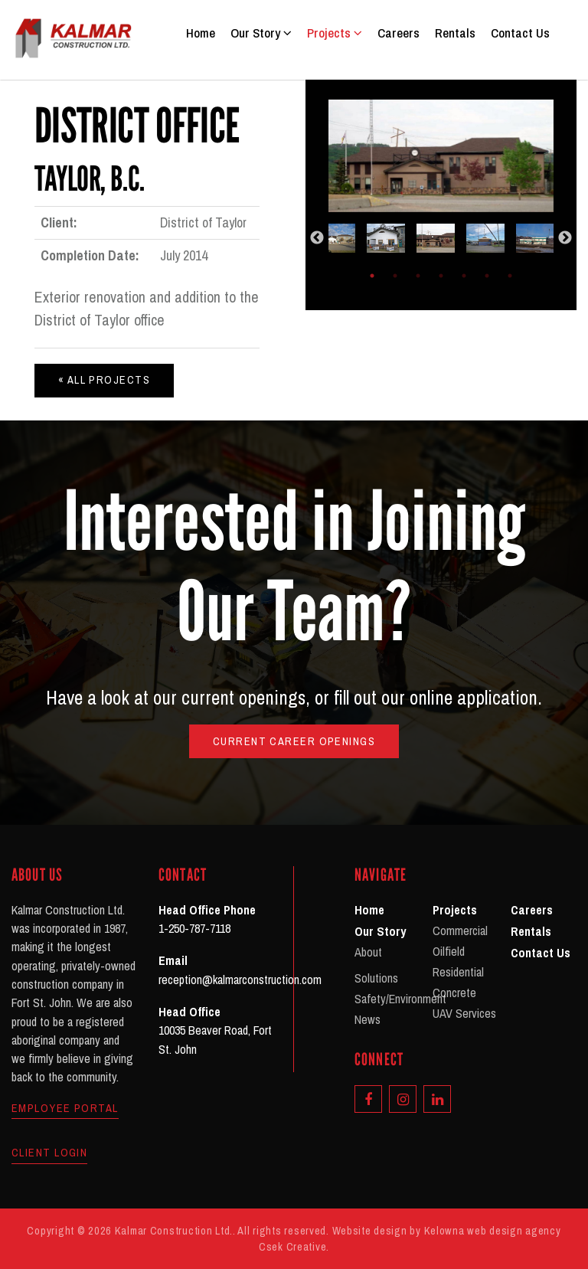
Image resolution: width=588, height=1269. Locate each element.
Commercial (460, 930)
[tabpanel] (441, 238)
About (368, 952)
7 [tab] (510, 275)
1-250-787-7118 (194, 928)
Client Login (49, 1152)
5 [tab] (464, 275)
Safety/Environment (400, 998)
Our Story (261, 32)
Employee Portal (65, 1108)
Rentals (455, 32)
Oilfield (449, 951)
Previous (317, 238)
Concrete (454, 992)
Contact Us (520, 32)
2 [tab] (395, 275)
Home (200, 32)
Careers (398, 32)
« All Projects (104, 379)
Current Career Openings (294, 741)
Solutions (376, 978)
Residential (458, 971)
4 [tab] (441, 275)
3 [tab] (418, 275)
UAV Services (464, 1013)
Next (565, 238)
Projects (334, 32)
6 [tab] (487, 275)
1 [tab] (372, 275)
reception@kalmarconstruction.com (240, 979)
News (367, 1019)
